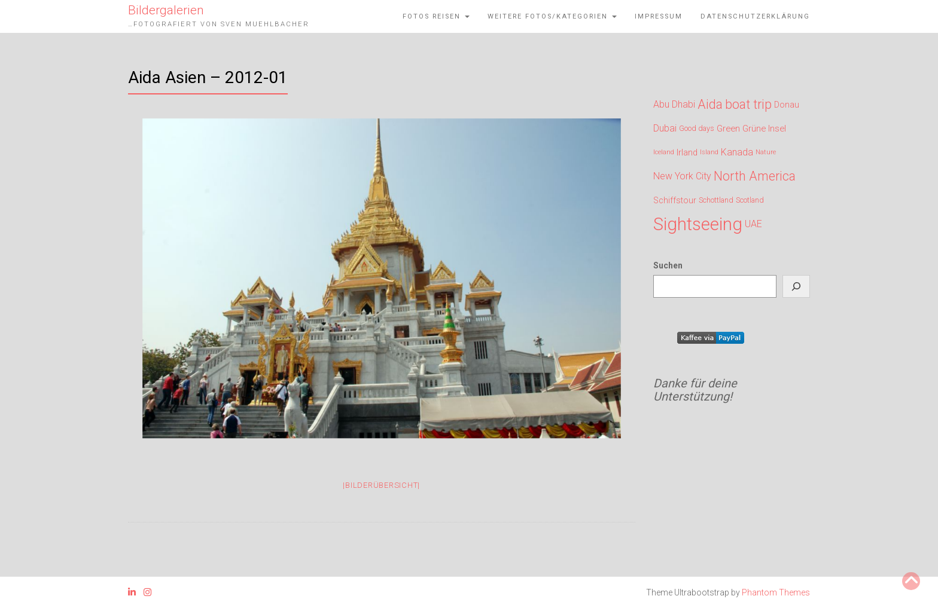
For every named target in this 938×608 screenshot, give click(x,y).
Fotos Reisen (436, 16)
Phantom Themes (776, 592)
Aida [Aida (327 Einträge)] (710, 104)
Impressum (659, 16)
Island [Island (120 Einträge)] (709, 152)
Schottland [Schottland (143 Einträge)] (716, 199)
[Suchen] (796, 286)
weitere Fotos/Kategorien (552, 16)
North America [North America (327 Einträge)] (755, 176)
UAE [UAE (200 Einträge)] (753, 224)
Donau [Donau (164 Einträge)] (786, 104)
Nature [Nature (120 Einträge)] (766, 152)
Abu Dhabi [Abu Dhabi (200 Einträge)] (674, 104)
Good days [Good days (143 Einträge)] (696, 128)
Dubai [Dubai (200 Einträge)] (665, 128)
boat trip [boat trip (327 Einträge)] (748, 104)
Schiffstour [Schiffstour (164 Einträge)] (674, 200)
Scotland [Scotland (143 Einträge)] (750, 199)
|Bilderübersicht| (381, 485)
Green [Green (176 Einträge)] (728, 128)
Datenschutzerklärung (755, 16)
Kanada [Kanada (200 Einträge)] (737, 152)
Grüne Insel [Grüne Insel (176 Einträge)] (764, 128)
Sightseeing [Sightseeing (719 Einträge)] (697, 222)
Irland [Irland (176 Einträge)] (687, 152)
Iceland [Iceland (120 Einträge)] (663, 152)
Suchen (668, 265)
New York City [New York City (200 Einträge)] (682, 176)
